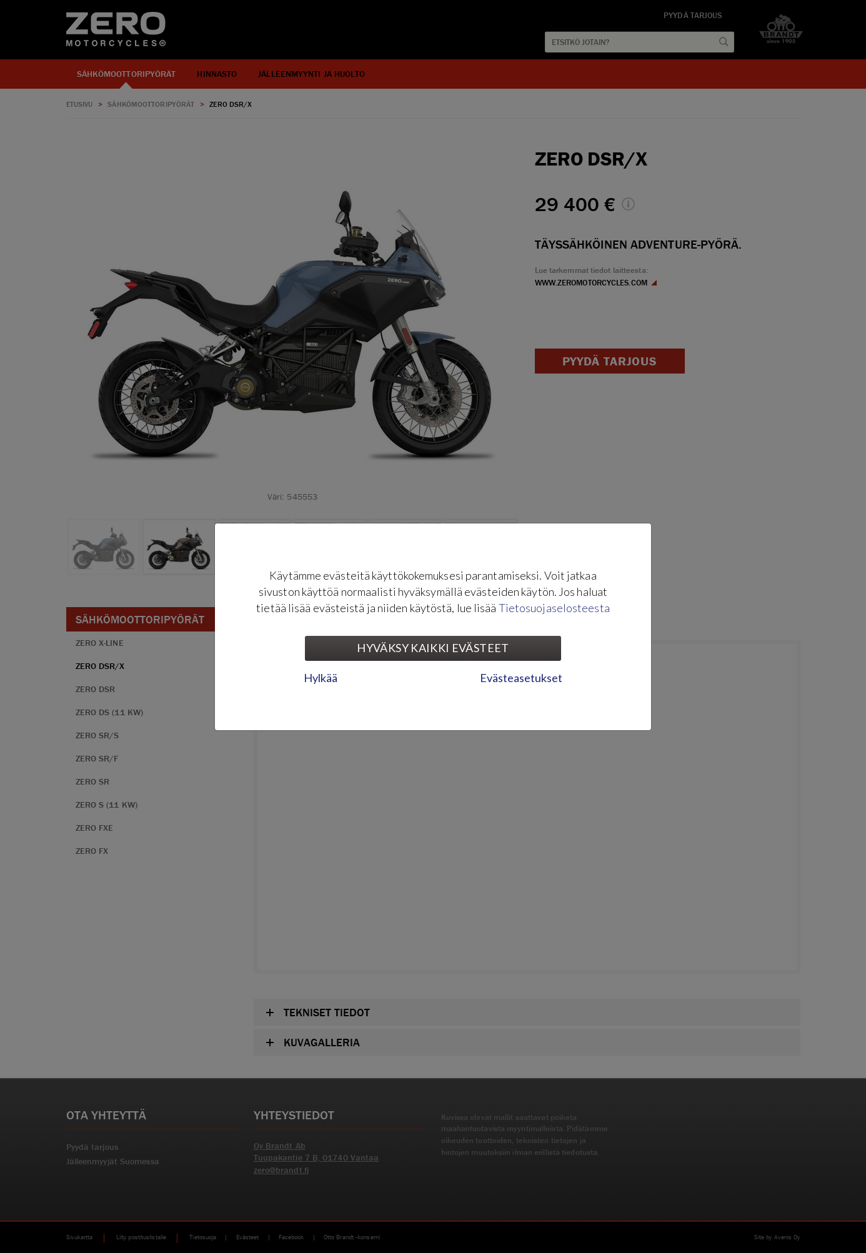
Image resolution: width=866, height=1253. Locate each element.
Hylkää (320, 678)
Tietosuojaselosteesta (554, 608)
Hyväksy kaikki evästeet (433, 648)
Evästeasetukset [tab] (521, 678)
